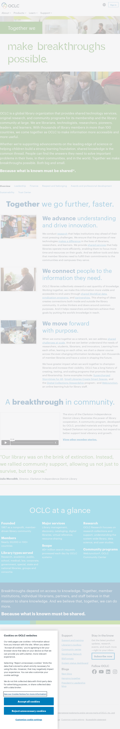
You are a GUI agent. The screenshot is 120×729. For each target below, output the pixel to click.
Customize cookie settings (28, 719)
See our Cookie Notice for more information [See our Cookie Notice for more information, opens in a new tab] (25, 693)
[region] (29, 680)
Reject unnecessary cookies (29, 711)
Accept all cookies (29, 701)
